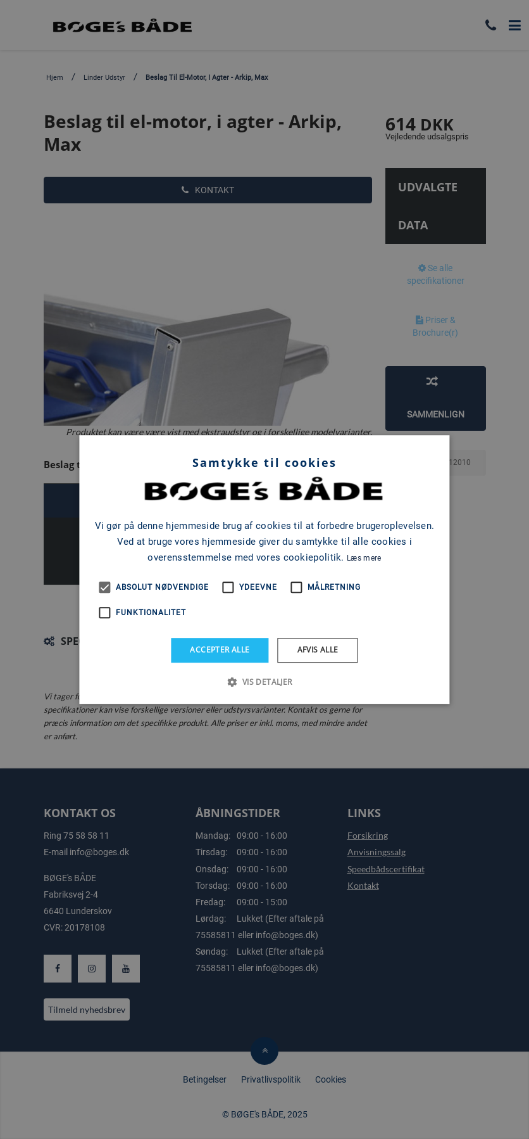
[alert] (264, 569)
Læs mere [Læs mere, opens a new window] (364, 558)
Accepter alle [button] (219, 649)
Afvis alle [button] (318, 649)
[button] (264, 681)
